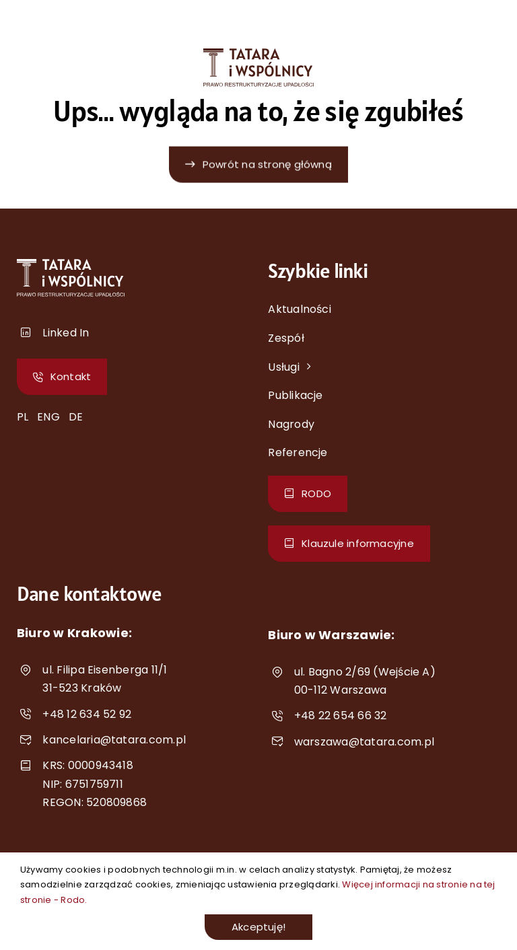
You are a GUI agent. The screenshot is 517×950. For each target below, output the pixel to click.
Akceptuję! (258, 927)
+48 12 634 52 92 (86, 714)
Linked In (65, 332)
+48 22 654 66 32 (340, 715)
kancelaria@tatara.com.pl (114, 739)
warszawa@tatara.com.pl (364, 742)
